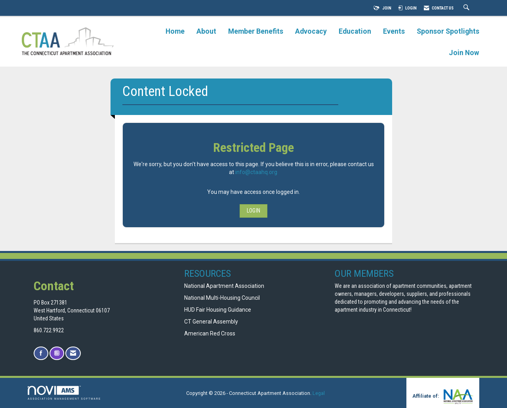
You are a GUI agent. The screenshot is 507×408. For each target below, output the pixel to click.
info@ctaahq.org (256, 172)
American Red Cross (210, 333)
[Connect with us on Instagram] (57, 353)
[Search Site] (467, 8)
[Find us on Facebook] (41, 353)
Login (253, 210)
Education (355, 31)
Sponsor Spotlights (448, 31)
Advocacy (311, 31)
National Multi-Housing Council (222, 298)
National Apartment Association (224, 286)
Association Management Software (64, 393)
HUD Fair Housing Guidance (217, 309)
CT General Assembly (211, 321)
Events (394, 31)
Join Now (464, 53)
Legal (319, 393)
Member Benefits (255, 31)
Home (175, 31)
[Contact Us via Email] (73, 353)
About (206, 31)
